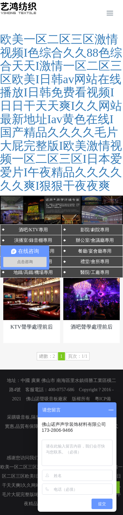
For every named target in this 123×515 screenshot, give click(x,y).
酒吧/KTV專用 (33, 229)
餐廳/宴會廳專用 (95, 251)
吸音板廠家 (55, 398)
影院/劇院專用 (94, 229)
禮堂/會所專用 (94, 261)
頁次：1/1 (78, 356)
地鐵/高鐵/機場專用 (33, 272)
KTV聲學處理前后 (31, 327)
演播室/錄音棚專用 (33, 240)
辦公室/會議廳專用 (95, 240)
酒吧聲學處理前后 (92, 327)
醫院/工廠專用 (94, 272)
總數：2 (47, 356)
